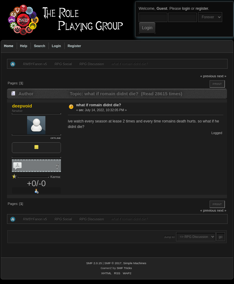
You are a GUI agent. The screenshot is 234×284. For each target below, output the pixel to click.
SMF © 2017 (113, 263)
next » (221, 76)
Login (56, 46)
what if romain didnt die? (98, 105)
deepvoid (22, 105)
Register (74, 46)
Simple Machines (134, 263)
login (186, 8)
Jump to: (169, 236)
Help (23, 46)
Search (39, 46)
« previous (208, 76)
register (202, 8)
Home (8, 46)
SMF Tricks (124, 268)
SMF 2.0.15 (94, 263)
